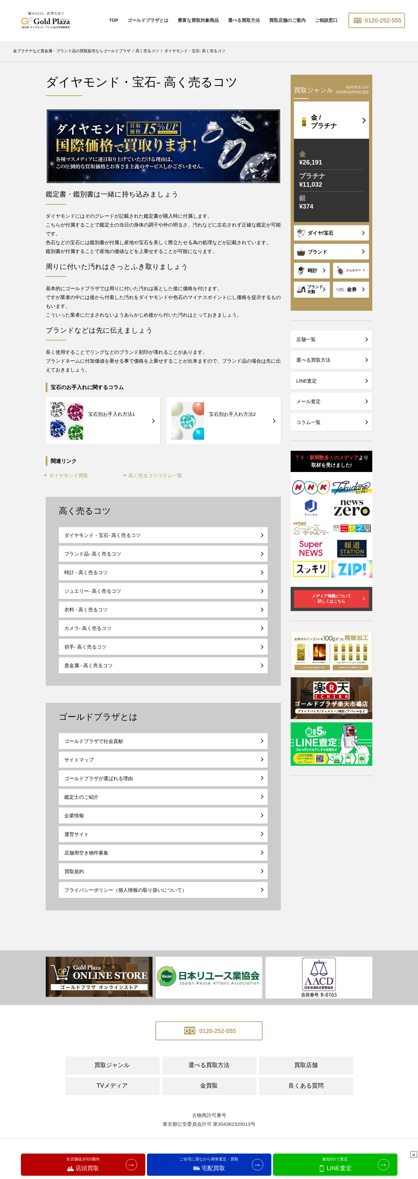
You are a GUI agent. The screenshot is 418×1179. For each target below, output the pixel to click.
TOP (114, 20)
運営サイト (76, 834)
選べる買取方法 (244, 20)
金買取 (209, 1085)
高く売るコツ (85, 511)
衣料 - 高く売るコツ (86, 609)
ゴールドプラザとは (148, 20)
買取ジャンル (112, 1065)
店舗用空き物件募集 (86, 853)
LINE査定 (306, 381)
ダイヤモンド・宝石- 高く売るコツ (102, 535)
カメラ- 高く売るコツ (87, 628)
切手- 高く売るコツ (85, 647)
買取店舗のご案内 (287, 20)
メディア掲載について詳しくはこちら (331, 599)
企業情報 (74, 815)
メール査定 (308, 401)
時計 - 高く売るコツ (86, 572)
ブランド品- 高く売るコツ (92, 554)
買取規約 (74, 871)
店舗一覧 (306, 339)
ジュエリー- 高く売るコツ (92, 591)
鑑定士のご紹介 (81, 797)
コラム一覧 (308, 422)
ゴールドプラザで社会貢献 (93, 741)
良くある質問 (306, 1085)
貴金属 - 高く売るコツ (88, 665)
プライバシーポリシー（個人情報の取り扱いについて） (125, 890)
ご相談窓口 (326, 20)
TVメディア (112, 1085)
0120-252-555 (376, 20)
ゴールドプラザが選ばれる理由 (98, 778)
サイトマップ (79, 759)
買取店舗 (306, 1065)
